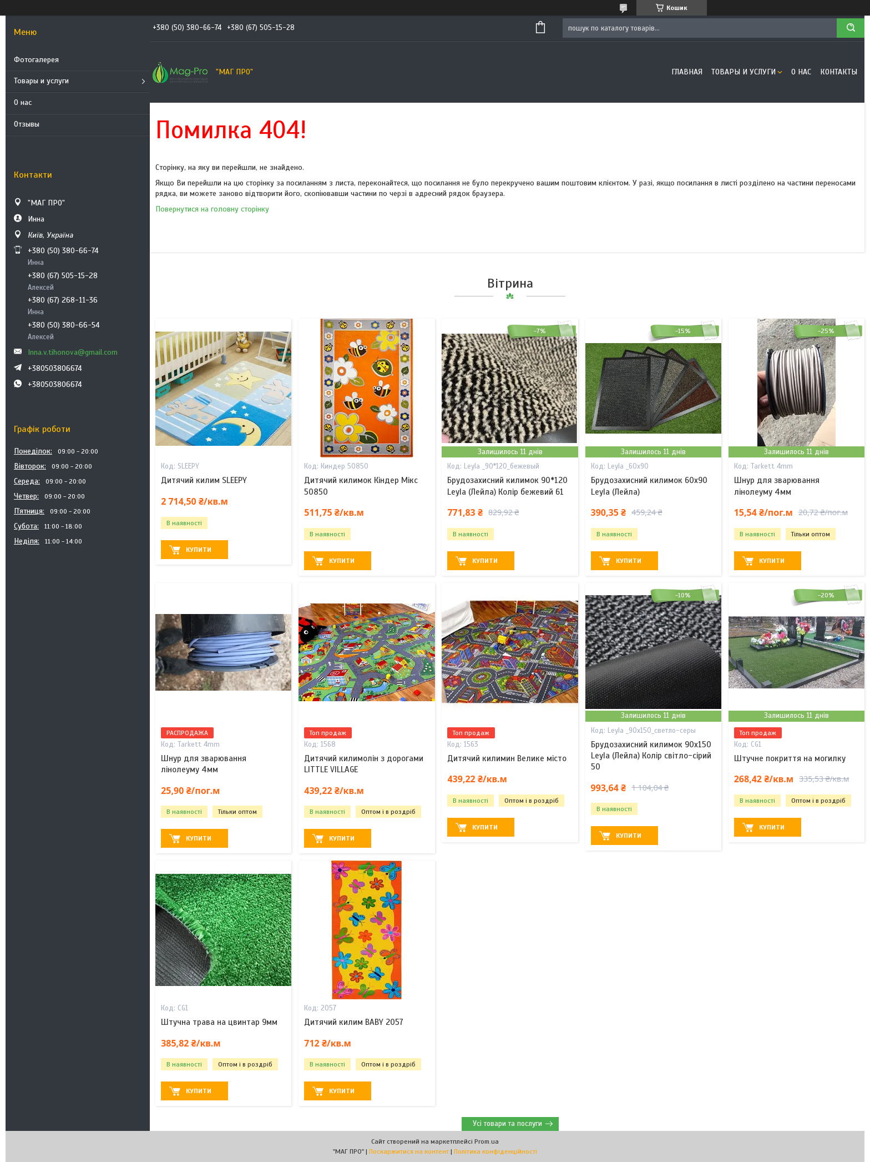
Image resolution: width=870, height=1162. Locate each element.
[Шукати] (850, 28)
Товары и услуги (41, 80)
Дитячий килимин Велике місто (506, 758)
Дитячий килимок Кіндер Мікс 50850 (361, 485)
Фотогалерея (36, 59)
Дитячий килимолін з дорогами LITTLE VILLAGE (363, 763)
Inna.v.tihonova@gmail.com (73, 352)
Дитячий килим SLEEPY (204, 480)
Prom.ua (486, 1141)
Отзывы (26, 124)
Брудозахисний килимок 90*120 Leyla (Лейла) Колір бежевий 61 (507, 485)
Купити (198, 550)
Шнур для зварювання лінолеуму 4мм (777, 485)
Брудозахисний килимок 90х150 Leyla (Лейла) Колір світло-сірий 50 (651, 756)
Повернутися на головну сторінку (212, 209)
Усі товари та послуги (507, 1123)
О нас (23, 102)
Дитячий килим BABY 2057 (353, 1022)
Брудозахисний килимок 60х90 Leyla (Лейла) (649, 485)
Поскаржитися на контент (409, 1151)
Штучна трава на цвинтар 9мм (219, 1022)
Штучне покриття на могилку (790, 758)
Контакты (838, 72)
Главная (686, 72)
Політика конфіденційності (495, 1151)
